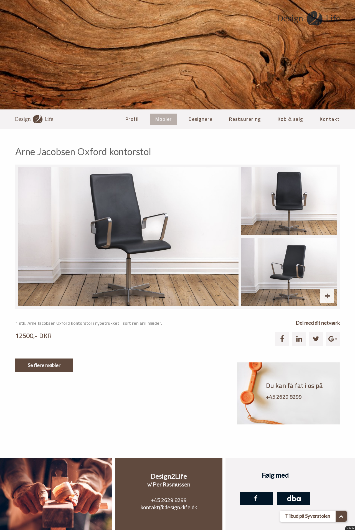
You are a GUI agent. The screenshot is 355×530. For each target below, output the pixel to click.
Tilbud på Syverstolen (316, 516)
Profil (132, 119)
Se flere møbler (44, 365)
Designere (200, 119)
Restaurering (245, 119)
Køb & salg (290, 119)
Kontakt (330, 119)
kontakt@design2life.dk (169, 507)
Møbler (163, 119)
